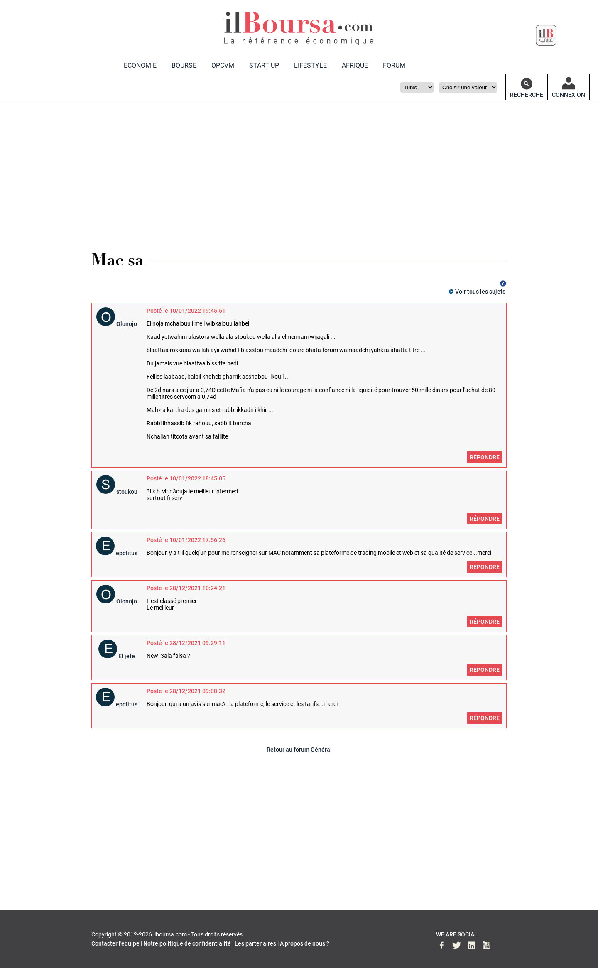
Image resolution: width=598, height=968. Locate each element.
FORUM (394, 65)
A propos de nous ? (304, 943)
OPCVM (222, 65)
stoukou (126, 491)
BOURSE (184, 65)
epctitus (126, 553)
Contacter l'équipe (115, 943)
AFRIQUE (355, 65)
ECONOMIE (140, 65)
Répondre (485, 457)
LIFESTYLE (310, 65)
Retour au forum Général (299, 749)
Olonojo (126, 324)
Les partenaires (255, 943)
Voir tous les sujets (480, 291)
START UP (264, 65)
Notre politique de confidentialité (187, 943)
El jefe (126, 656)
